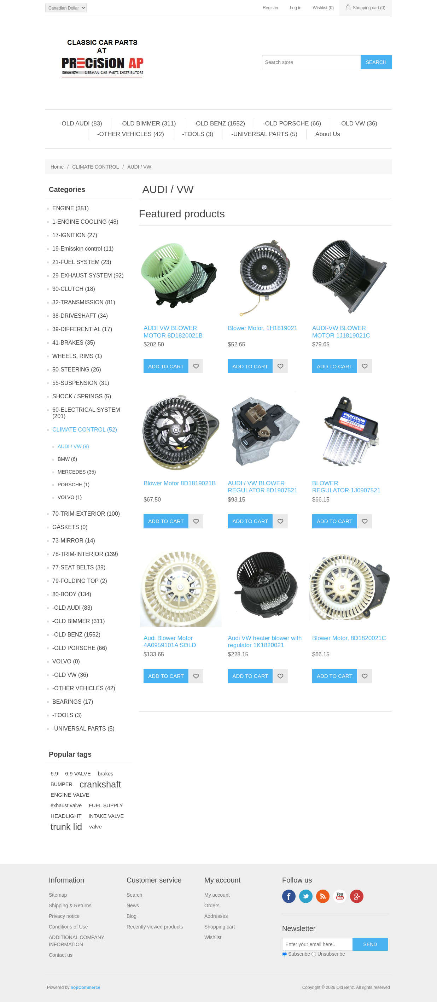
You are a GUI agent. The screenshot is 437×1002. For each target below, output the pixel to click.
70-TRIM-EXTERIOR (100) (86, 514)
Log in (296, 7)
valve (95, 827)
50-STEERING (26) (76, 370)
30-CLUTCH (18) (73, 289)
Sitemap (58, 895)
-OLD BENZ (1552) (219, 123)
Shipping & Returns (70, 905)
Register (271, 7)
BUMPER (61, 784)
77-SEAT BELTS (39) (78, 567)
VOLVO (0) (66, 661)
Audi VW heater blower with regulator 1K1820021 (265, 642)
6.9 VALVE (78, 773)
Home (57, 167)
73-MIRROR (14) (73, 541)
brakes (105, 774)
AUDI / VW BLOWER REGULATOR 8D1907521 (263, 487)
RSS (323, 896)
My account (217, 895)
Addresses (216, 916)
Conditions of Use (68, 927)
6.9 (54, 773)
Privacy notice (64, 916)
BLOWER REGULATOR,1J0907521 (346, 487)
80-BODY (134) (71, 594)
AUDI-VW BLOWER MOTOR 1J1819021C (341, 332)
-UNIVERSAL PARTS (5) (264, 134)
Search (134, 895)
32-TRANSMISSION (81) (83, 302)
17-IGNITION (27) (74, 235)
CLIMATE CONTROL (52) (84, 430)
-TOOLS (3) (197, 134)
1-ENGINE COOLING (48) (85, 222)
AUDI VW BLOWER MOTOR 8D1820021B (173, 332)
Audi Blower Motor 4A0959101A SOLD (170, 642)
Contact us (60, 955)
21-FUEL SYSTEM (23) (81, 262)
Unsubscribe (331, 954)
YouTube (339, 896)
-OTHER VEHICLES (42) (130, 134)
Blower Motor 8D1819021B (180, 483)
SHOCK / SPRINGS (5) (81, 396)
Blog (131, 916)
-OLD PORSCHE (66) (292, 123)
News (133, 905)
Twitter (306, 896)
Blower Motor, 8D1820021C (349, 638)
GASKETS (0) (70, 527)
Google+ (356, 896)
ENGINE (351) (70, 208)
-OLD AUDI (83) (81, 123)
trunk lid (66, 827)
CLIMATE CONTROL (95, 167)
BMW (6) (67, 459)
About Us (327, 134)
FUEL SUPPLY (106, 805)
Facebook (289, 896)
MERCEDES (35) (77, 472)
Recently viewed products (155, 927)
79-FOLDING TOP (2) (79, 581)
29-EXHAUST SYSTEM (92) (88, 276)
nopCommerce (85, 987)
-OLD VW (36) (358, 123)
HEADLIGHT (66, 816)
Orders (212, 905)
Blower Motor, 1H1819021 (263, 328)
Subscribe (299, 954)
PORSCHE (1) (73, 484)
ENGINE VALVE (70, 795)
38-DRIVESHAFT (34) (80, 316)
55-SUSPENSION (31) (80, 383)
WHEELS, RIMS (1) (77, 356)
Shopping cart (219, 927)
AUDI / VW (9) (73, 446)
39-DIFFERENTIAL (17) (82, 329)
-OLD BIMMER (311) (148, 123)
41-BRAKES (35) (73, 343)
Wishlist (212, 937)
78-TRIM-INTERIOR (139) (85, 554)
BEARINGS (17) (72, 702)
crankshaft (100, 784)
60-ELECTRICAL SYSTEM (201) (86, 413)
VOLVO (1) (70, 497)
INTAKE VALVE (106, 816)
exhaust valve (66, 805)
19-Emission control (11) (82, 249)
